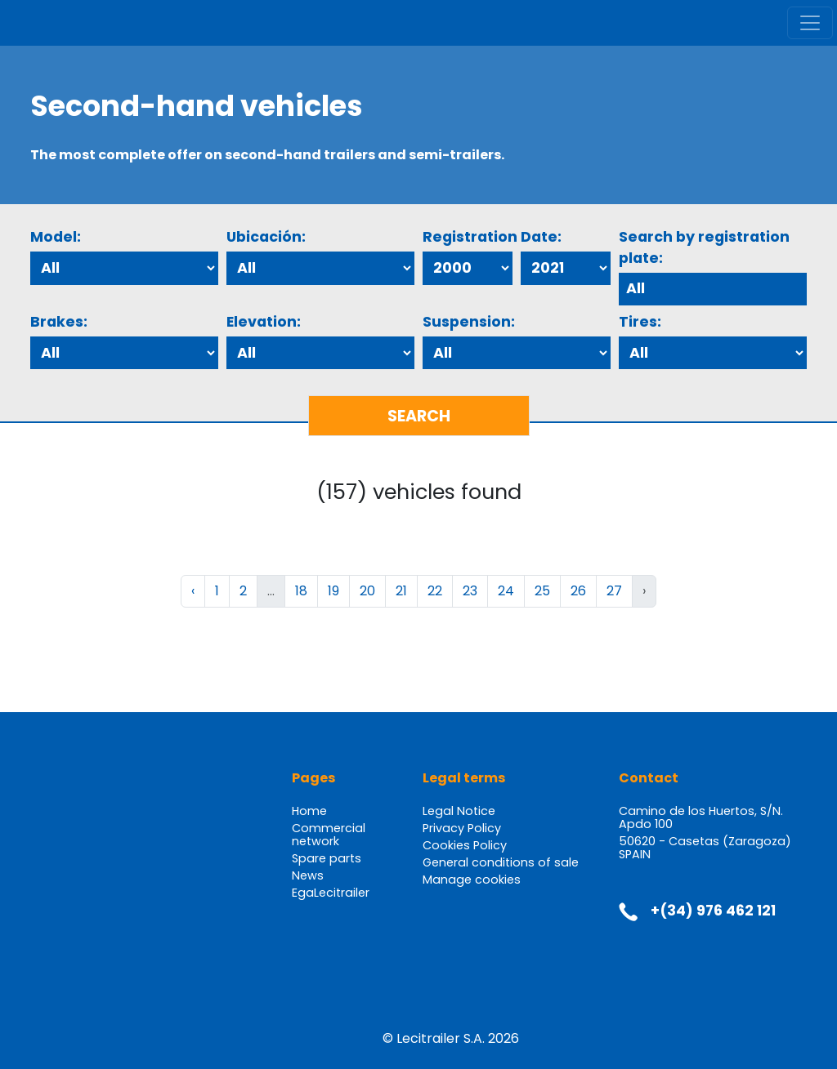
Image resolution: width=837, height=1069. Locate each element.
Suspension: (469, 322)
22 (434, 590)
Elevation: (263, 322)
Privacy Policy (462, 828)
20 (367, 590)
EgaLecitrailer (330, 892)
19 (333, 590)
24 (506, 590)
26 (578, 590)
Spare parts (326, 858)
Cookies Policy (465, 845)
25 (542, 590)
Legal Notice (459, 811)
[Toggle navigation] (810, 23)
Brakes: (58, 322)
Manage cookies (472, 879)
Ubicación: (266, 237)
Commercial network (328, 834)
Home (309, 811)
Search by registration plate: (704, 247)
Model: (55, 237)
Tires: (640, 322)
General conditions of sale (501, 862)
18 (301, 590)
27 (614, 590)
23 (470, 590)
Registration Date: (492, 237)
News (308, 875)
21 (401, 590)
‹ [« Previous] (193, 590)
